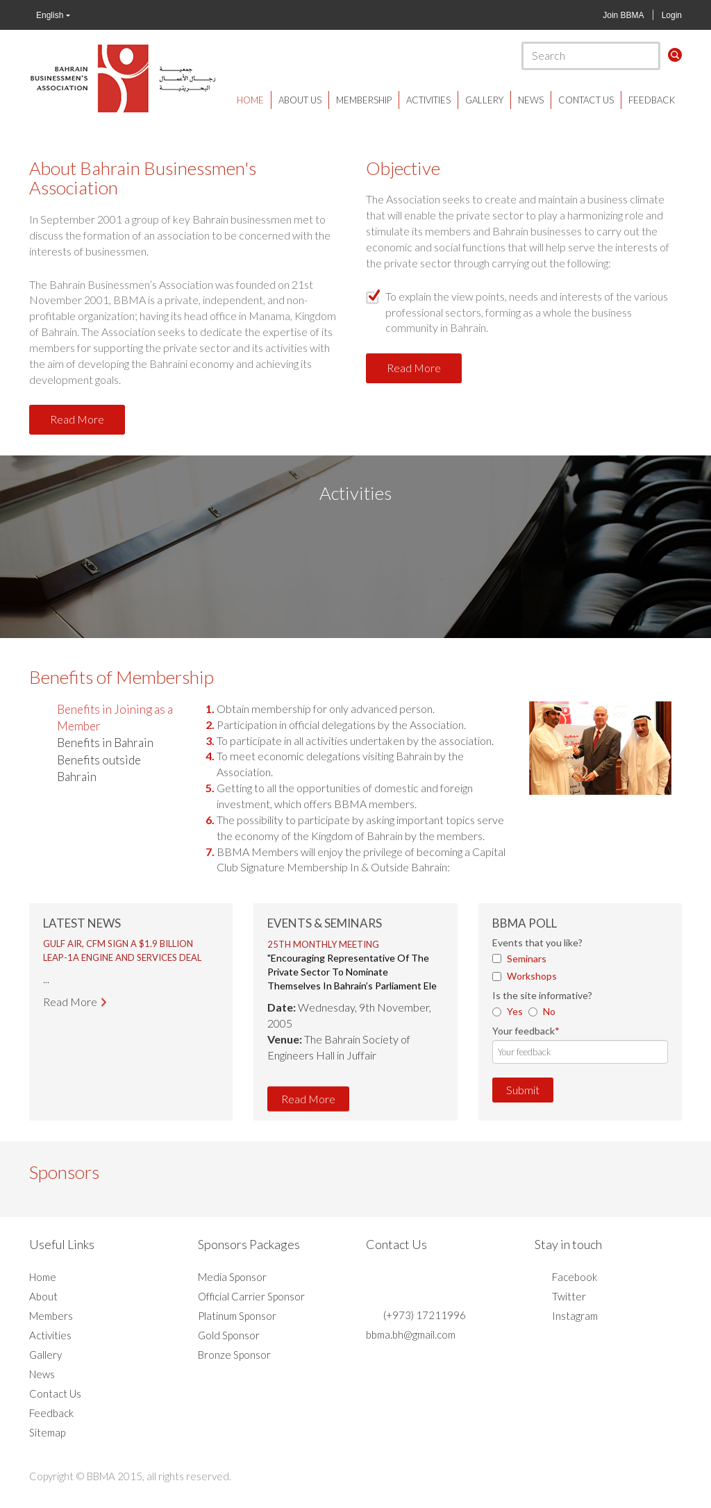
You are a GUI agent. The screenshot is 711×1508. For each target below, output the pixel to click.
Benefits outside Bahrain (99, 768)
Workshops (532, 976)
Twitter (569, 1296)
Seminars (526, 958)
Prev (61, 974)
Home (250, 100)
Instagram (575, 1315)
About (43, 1296)
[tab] (111, 718)
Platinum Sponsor (237, 1315)
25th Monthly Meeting (323, 944)
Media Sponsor (232, 1277)
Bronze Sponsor (234, 1354)
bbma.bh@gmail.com (410, 1334)
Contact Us (586, 100)
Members (51, 1315)
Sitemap (47, 1432)
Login (672, 15)
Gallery (484, 100)
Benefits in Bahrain (105, 742)
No (549, 1011)
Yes (515, 1011)
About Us (299, 100)
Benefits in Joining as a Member (115, 717)
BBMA (123, 78)
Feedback (651, 100)
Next (201, 974)
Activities (428, 100)
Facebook (574, 1277)
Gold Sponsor (229, 1335)
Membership (364, 100)
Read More (77, 419)
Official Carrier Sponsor (251, 1296)
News (531, 100)
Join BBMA (623, 15)
